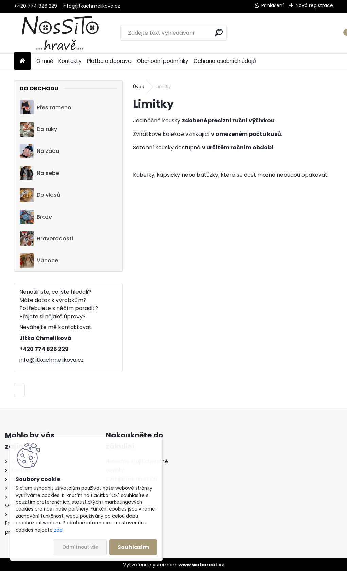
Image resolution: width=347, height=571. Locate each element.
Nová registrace (314, 5)
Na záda (39, 151)
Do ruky (38, 129)
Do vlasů (40, 195)
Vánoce (39, 260)
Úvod (138, 86)
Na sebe (39, 173)
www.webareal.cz (201, 564)
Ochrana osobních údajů (225, 61)
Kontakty (70, 61)
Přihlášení (272, 5)
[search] (219, 32)
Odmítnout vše (80, 547)
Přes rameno (45, 107)
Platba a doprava (109, 61)
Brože (36, 217)
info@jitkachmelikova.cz (91, 6)
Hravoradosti (46, 238)
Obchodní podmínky (162, 61)
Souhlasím (133, 547)
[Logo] (60, 33)
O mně (44, 61)
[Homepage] (22, 61)
